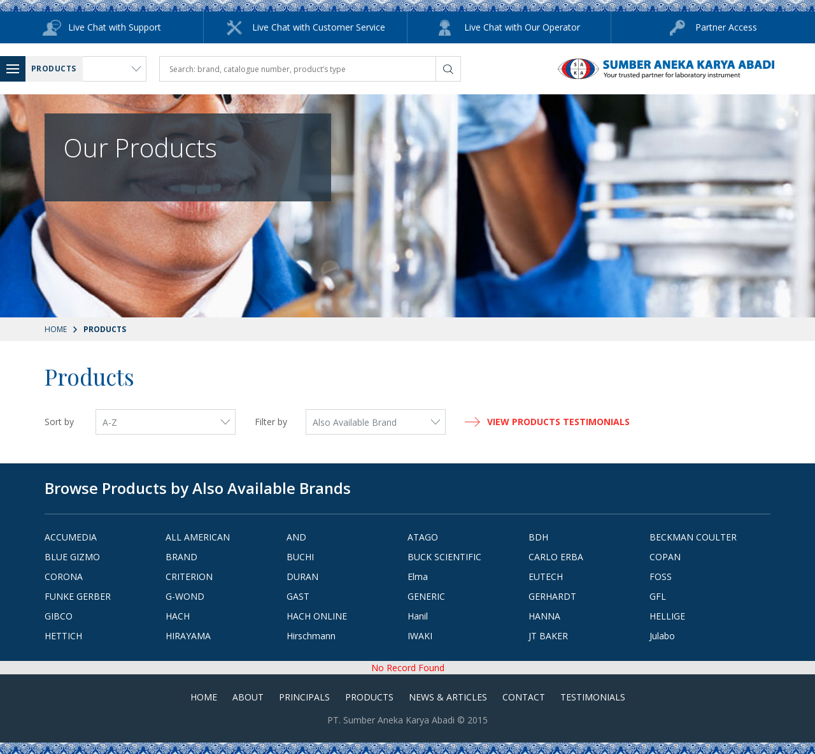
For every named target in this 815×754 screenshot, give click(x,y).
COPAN (665, 557)
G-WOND (185, 596)
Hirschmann (311, 636)
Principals (304, 697)
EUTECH (545, 576)
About (248, 697)
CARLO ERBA (555, 557)
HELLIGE (667, 616)
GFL (657, 596)
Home (56, 329)
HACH (178, 616)
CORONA (64, 576)
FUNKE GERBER (78, 596)
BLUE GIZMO (72, 557)
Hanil (418, 616)
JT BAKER (548, 636)
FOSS (660, 576)
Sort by (59, 422)
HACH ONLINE (317, 616)
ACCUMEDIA (71, 537)
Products (369, 697)
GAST (298, 596)
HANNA (544, 616)
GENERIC (426, 596)
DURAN (302, 576)
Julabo (662, 636)
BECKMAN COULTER (693, 537)
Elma (418, 576)
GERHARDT (552, 596)
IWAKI (420, 636)
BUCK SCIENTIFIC (444, 557)
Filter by (271, 422)
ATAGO (423, 537)
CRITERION (189, 576)
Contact (523, 697)
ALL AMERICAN (198, 537)
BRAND (181, 557)
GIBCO (59, 616)
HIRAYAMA (188, 636)
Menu (15, 68)
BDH (538, 537)
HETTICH (63, 636)
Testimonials (592, 697)
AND (296, 537)
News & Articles (448, 697)
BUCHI (300, 557)
